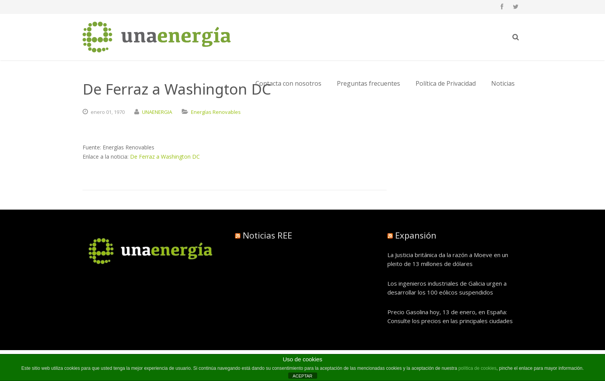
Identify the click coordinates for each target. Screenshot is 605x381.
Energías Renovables (216, 111)
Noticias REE (267, 235)
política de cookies (477, 368)
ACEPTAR (302, 376)
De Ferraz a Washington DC (165, 156)
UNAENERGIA (157, 111)
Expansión (415, 235)
